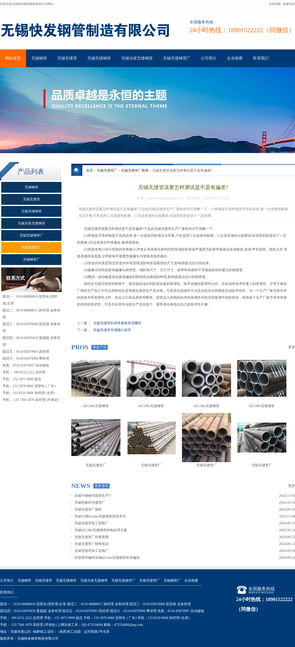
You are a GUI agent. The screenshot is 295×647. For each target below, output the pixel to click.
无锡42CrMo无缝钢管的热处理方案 (99, 530)
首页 (89, 170)
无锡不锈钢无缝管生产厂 (91, 496)
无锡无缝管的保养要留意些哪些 (117, 323)
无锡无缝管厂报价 (86, 509)
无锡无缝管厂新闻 (134, 170)
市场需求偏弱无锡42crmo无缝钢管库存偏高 (105, 557)
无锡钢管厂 (172, 580)
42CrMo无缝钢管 (95, 406)
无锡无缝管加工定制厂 (90, 551)
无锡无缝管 (67, 58)
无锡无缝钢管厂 (177, 58)
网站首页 (13, 58)
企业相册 (235, 58)
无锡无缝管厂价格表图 (90, 537)
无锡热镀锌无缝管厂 (88, 502)
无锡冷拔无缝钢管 (137, 58)
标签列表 (289, 4)
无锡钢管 (39, 58)
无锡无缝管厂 (107, 170)
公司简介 (209, 58)
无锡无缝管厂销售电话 (90, 544)
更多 (291, 347)
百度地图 (275, 4)
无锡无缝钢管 (99, 58)
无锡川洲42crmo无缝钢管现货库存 (98, 516)
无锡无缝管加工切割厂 (90, 523)
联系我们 (261, 58)
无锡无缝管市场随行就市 (112, 330)
